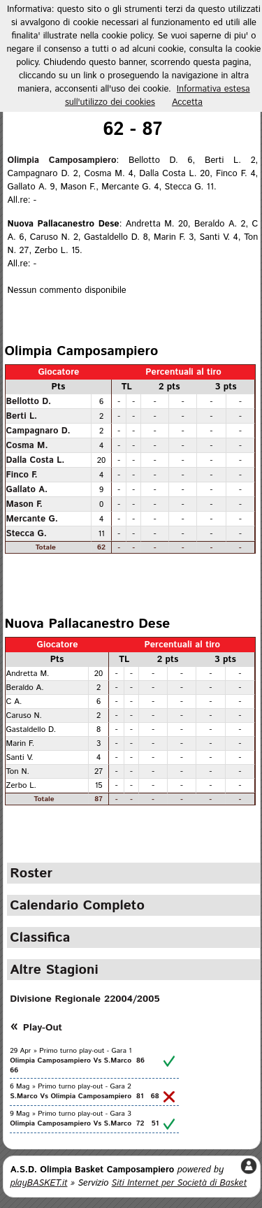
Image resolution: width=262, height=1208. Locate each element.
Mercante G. (32, 518)
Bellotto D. (29, 401)
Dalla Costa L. (35, 460)
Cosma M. (27, 445)
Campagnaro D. (38, 430)
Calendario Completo (77, 905)
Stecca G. (26, 533)
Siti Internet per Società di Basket (179, 1183)
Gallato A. (27, 489)
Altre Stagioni (54, 969)
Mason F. (24, 504)
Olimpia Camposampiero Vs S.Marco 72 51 (84, 1123)
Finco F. (22, 474)
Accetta (187, 102)
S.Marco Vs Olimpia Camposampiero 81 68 (84, 1096)
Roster (31, 873)
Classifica (40, 937)
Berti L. (22, 416)
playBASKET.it (39, 1183)
